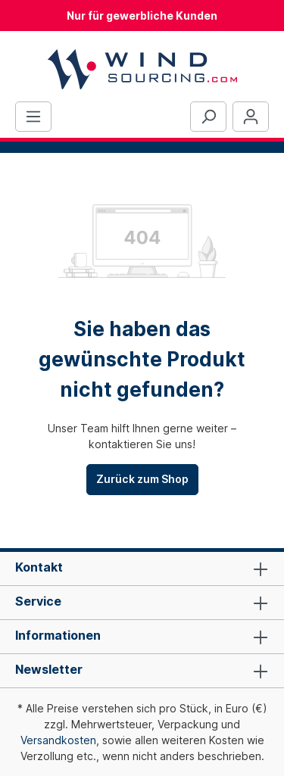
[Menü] (33, 116)
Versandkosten (58, 740)
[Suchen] (208, 116)
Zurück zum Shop (142, 478)
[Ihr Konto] (251, 116)
